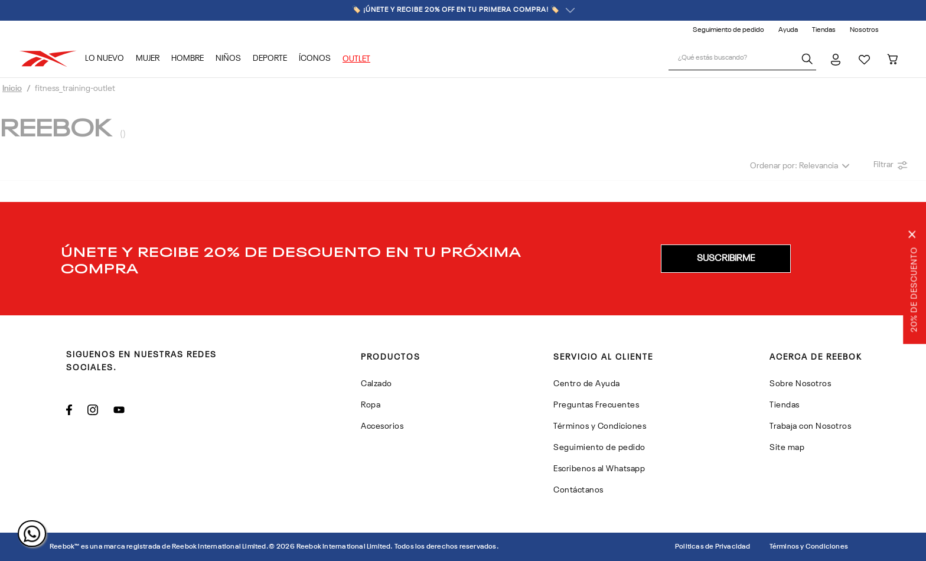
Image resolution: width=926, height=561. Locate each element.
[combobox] (742, 59)
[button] (726, 258)
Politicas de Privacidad (713, 546)
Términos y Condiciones (809, 546)
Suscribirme (726, 258)
